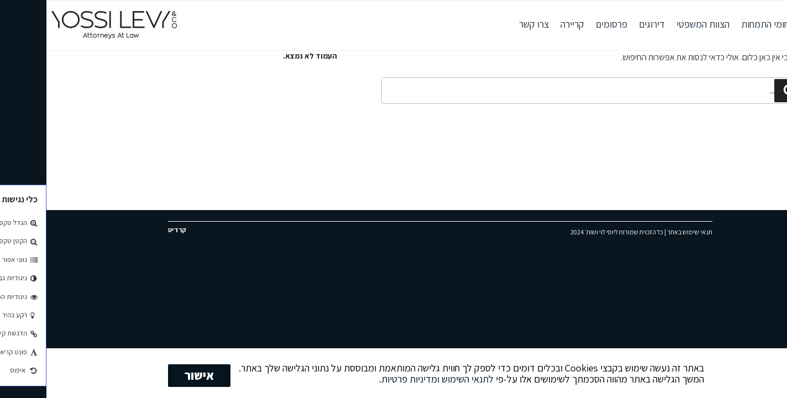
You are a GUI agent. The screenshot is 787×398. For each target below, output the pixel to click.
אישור (152, 375)
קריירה (526, 24)
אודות (771, 24)
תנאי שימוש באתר (643, 232)
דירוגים (605, 24)
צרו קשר (487, 24)
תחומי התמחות (722, 24)
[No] (773, 373)
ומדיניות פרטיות (364, 378)
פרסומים (565, 24)
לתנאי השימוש (421, 378)
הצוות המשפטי (656, 24)
